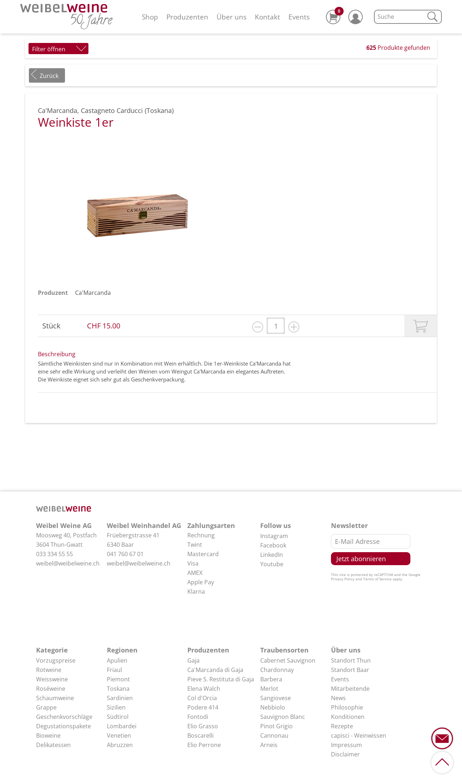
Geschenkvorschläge (64, 717)
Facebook (273, 545)
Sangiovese (275, 698)
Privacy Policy (342, 578)
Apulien (117, 660)
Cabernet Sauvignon (287, 660)
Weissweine (52, 679)
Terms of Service (377, 578)
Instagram (274, 536)
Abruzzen (120, 745)
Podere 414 (202, 707)
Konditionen (348, 717)
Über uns (232, 17)
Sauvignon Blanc (282, 717)
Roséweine (50, 689)
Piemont (118, 679)
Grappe (46, 707)
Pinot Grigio (276, 726)
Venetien (119, 735)
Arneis (269, 745)
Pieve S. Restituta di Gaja (220, 679)
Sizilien (116, 707)
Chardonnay (277, 670)
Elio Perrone (204, 745)
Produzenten (187, 17)
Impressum (346, 745)
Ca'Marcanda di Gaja (215, 670)
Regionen (122, 650)
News (338, 698)
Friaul (114, 670)
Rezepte (342, 726)
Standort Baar (350, 670)
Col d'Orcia (202, 698)
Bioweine (48, 735)
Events (299, 17)
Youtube (271, 564)
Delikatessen (53, 745)
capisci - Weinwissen (358, 735)
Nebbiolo (272, 707)
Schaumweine (55, 698)
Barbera (271, 679)
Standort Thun (351, 660)
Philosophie (347, 707)
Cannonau (274, 735)
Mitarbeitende (350, 689)
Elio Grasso (202, 726)
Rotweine (48, 670)
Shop (150, 17)
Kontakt (267, 17)
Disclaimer (345, 754)
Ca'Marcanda (93, 293)
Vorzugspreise (55, 660)
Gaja (193, 660)
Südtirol (117, 717)
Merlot (269, 689)
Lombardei (121, 726)
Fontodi (197, 717)
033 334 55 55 (54, 554)
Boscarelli (200, 735)
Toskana (118, 689)
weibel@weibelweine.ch (68, 563)
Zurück (49, 76)
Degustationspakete (63, 726)
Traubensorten (284, 650)
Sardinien (120, 698)
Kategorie (52, 650)
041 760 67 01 (125, 554)
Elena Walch (203, 689)
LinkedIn (271, 555)
